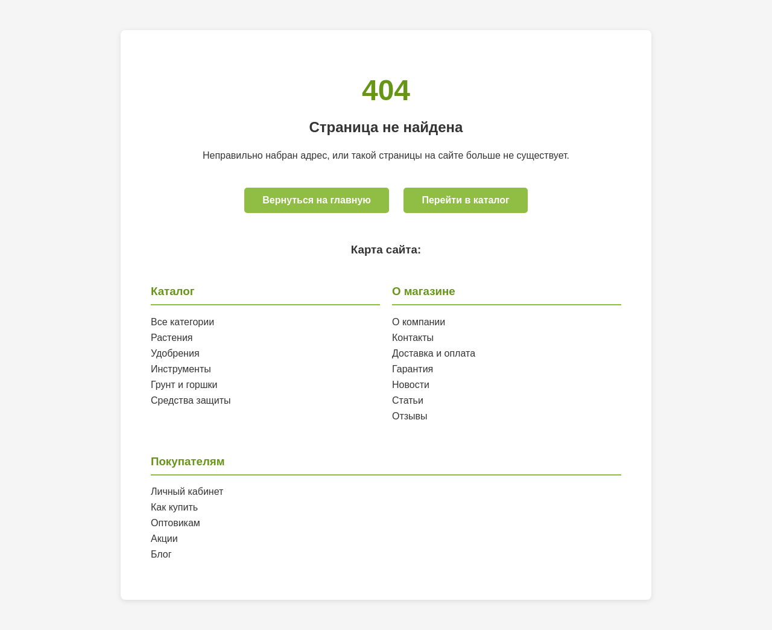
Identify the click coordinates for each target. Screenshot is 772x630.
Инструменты (181, 369)
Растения (172, 337)
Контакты (413, 337)
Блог (161, 554)
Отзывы (410, 416)
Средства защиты (191, 400)
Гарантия (412, 369)
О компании (418, 322)
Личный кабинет (187, 491)
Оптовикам (175, 523)
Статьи (407, 400)
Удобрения (175, 353)
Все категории (182, 322)
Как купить (174, 507)
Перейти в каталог (465, 200)
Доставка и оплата (433, 353)
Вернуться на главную (316, 200)
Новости (410, 385)
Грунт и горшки (184, 385)
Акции (164, 538)
